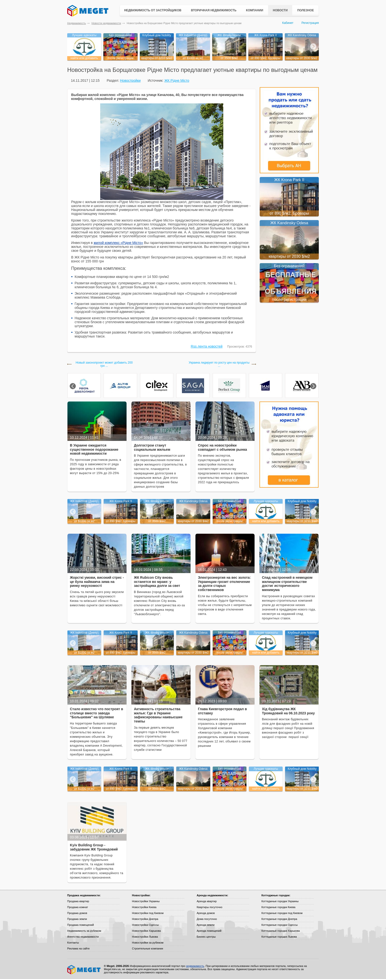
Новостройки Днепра (145, 918)
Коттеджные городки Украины (280, 901)
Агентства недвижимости (83, 936)
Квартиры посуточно (209, 907)
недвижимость (195, 965)
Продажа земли (77, 918)
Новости (280, 10)
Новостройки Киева (144, 907)
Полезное (305, 10)
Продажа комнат (77, 907)
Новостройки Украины (146, 901)
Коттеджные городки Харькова (280, 930)
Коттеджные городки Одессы (279, 924)
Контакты (73, 942)
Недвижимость (76, 23)
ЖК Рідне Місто (176, 80)
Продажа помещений (80, 924)
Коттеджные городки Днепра (279, 918)
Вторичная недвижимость (214, 10)
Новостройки (130, 80)
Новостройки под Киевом (147, 913)
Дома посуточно (207, 918)
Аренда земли (205, 924)
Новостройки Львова (145, 936)
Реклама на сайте (78, 948)
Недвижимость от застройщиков (152, 10)
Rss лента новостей (207, 346)
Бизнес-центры (206, 936)
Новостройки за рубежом (147, 942)
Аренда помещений (209, 930)
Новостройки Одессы (145, 924)
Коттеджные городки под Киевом (282, 913)
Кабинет (287, 23)
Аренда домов (206, 913)
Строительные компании (147, 948)
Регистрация (310, 23)
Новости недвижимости (106, 23)
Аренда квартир (207, 901)
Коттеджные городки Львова (279, 936)
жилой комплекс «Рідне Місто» (118, 243)
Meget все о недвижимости (84, 969)
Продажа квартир (78, 901)
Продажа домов (77, 913)
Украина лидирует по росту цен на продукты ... (219, 364)
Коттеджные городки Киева (278, 907)
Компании (254, 10)
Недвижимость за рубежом (84, 930)
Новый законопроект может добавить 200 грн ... (104, 364)
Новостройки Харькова (146, 930)
